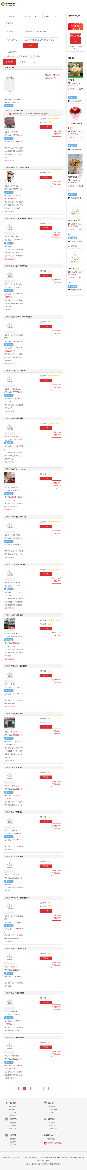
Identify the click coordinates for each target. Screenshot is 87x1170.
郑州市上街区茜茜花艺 (24, 317)
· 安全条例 (12, 1145)
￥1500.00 (72, 274)
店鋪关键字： (12, 40)
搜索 (30, 45)
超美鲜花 (19, 615)
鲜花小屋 (19, 110)
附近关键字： (12, 31)
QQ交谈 (9, 106)
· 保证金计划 (52, 1128)
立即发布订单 (75, 38)
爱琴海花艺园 (24, 168)
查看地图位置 (9, 160)
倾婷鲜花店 (20, 993)
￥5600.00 (72, 182)
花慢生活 (73, 269)
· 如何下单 (12, 1128)
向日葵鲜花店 (21, 517)
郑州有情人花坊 (21, 266)
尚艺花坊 (19, 713)
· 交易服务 (12, 1139)
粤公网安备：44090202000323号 (69, 1157)
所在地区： (12, 16)
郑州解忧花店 (24, 898)
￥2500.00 (72, 226)
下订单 (45, 127)
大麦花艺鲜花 (21, 948)
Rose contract (21, 469)
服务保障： (12, 52)
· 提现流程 (51, 1126)
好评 (35, 62)
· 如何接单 (12, 1123)
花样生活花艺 (21, 371)
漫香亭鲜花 (23, 666)
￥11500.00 (73, 86)
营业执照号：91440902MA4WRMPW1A (42, 1157)
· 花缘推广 (12, 1109)
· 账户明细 (51, 1123)
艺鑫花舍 (19, 812)
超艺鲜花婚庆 (21, 564)
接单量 (22, 62)
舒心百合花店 (75, 220)
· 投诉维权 (12, 1106)
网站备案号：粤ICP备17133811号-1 (15, 1157)
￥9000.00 (72, 134)
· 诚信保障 (12, 1142)
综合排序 (9, 62)
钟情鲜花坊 (20, 1037)
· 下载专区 (12, 1112)
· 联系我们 (51, 1112)
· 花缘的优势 (52, 1109)
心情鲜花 (73, 80)
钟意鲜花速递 (75, 177)
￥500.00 (28, 114)
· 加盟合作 (12, 1115)
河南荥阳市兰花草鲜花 (24, 218)
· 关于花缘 (51, 1106)
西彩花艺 (19, 767)
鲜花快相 (19, 418)
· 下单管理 (12, 1126)
